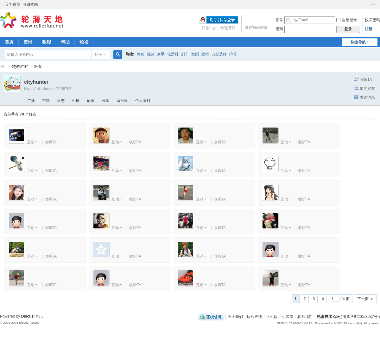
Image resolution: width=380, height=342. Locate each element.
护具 (233, 54)
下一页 (363, 299)
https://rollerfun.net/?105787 (47, 89)
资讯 (27, 41)
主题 (46, 100)
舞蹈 (195, 54)
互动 (31, 142)
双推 (205, 54)
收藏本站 (30, 4)
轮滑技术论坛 (328, 316)
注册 (368, 29)
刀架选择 (219, 54)
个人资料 (142, 100)
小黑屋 (287, 316)
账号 (279, 20)
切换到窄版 (373, 4)
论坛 (83, 41)
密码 (279, 29)
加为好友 (367, 88)
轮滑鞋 (173, 54)
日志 (61, 100)
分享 (105, 100)
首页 (9, 41)
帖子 (98, 54)
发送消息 (367, 97)
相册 (75, 100)
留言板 (122, 100)
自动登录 (346, 20)
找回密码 (372, 20)
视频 (151, 54)
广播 (31, 100)
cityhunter (19, 66)
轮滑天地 (2, 66)
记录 (90, 100)
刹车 (185, 54)
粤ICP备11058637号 (360, 316)
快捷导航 (358, 42)
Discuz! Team (28, 322)
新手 (161, 54)
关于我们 (235, 316)
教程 (46, 41)
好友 (38, 66)
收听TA (366, 79)
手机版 (272, 316)
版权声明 (254, 316)
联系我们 (305, 316)
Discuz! (28, 316)
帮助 (65, 41)
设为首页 (12, 4)
